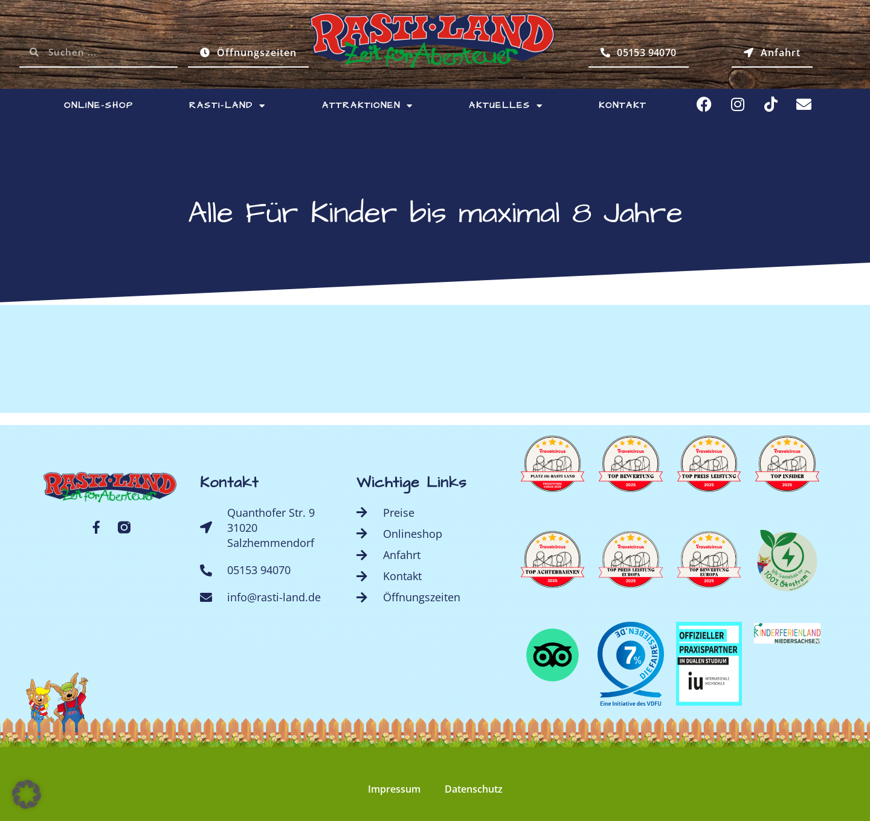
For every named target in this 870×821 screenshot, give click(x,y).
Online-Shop (99, 105)
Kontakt (622, 105)
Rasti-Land (227, 106)
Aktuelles (506, 106)
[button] (26, 794)
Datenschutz (474, 789)
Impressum (394, 789)
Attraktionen (367, 106)
